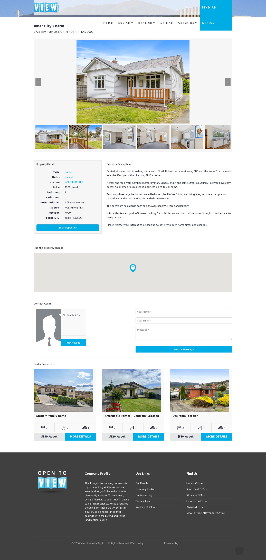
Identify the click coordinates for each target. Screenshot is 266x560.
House (68, 172)
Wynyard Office (195, 507)
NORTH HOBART (74, 182)
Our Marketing (144, 495)
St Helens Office (195, 495)
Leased (69, 177)
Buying (124, 22)
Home (108, 22)
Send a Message (184, 349)
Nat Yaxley (73, 342)
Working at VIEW (145, 507)
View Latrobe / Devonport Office (205, 513)
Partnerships (143, 501)
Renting (145, 22)
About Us (186, 22)
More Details (80, 436)
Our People (142, 483)
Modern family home (51, 416)
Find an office (209, 15)
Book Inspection (68, 227)
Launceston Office (197, 501)
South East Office (196, 489)
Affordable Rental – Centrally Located (131, 416)
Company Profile (145, 489)
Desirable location (185, 416)
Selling (166, 22)
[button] (38, 82)
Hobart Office (194, 483)
